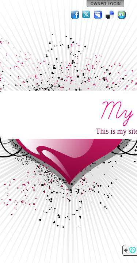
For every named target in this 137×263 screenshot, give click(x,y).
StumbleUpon (122, 14)
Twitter (86, 14)
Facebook (75, 14)
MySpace (98, 14)
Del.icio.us (110, 14)
